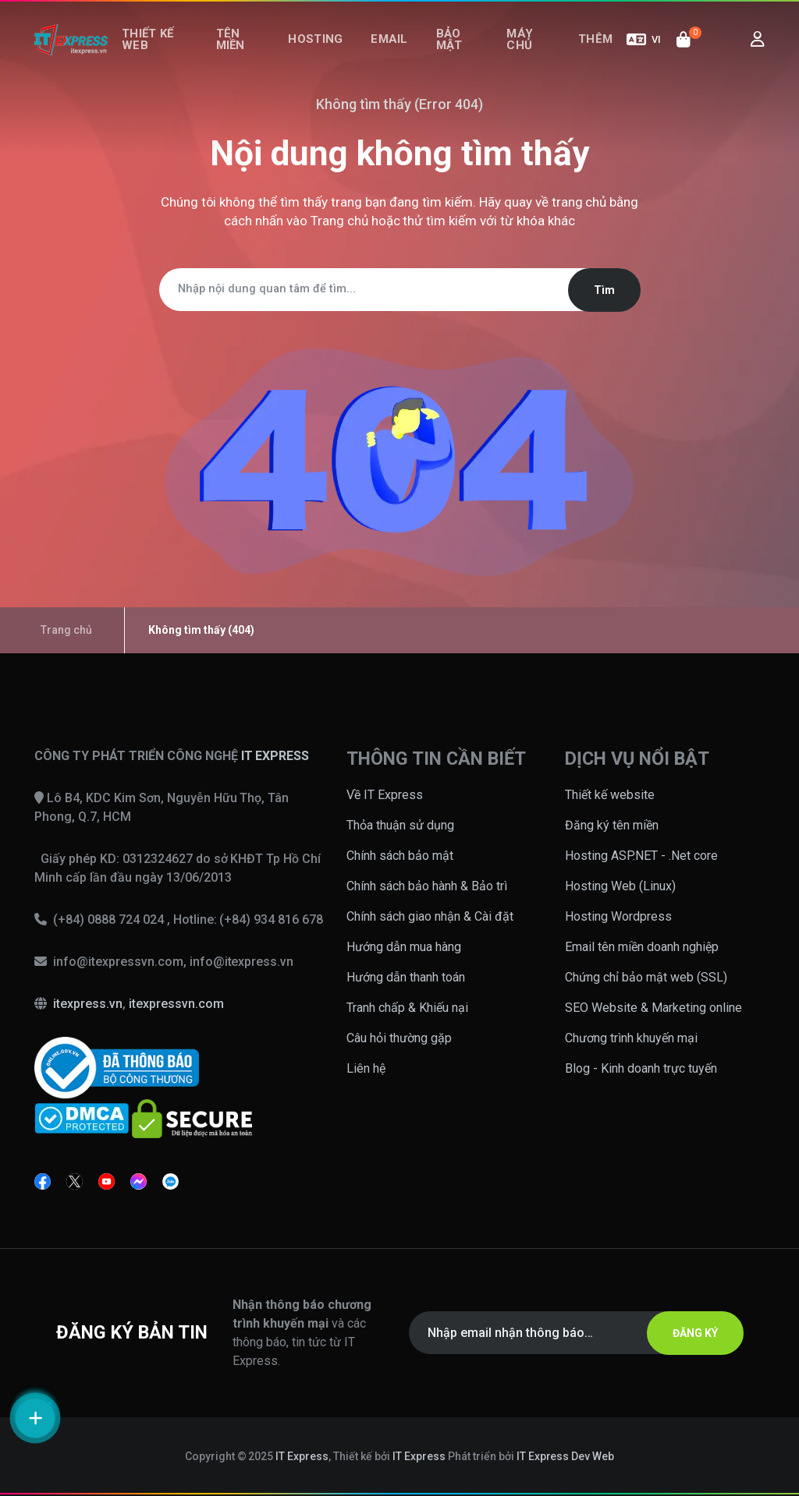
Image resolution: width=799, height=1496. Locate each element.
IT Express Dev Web (566, 1456)
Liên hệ (365, 1068)
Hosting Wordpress (618, 916)
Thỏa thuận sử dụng (400, 825)
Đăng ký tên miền (612, 825)
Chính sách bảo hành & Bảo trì (426, 886)
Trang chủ (339, 220)
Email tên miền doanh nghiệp (642, 946)
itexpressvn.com (176, 1003)
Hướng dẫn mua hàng (403, 946)
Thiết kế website (610, 794)
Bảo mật (446, 52)
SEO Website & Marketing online (653, 1007)
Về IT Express (384, 794)
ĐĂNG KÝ (685, 1333)
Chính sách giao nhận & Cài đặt (429, 916)
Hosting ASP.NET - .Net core (641, 855)
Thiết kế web (150, 52)
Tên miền (239, 52)
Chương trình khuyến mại (631, 1038)
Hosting (328, 53)
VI (644, 53)
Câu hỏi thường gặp (399, 1038)
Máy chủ (520, 52)
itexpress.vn (88, 1003)
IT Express (301, 1456)
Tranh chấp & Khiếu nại (407, 1007)
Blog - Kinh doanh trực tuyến (641, 1068)
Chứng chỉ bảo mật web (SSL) (646, 977)
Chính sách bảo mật (399, 855)
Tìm (594, 290)
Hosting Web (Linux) (620, 886)
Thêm (599, 53)
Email (395, 53)
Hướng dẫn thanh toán (405, 977)
